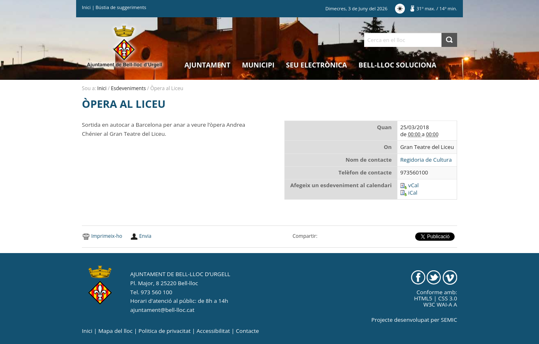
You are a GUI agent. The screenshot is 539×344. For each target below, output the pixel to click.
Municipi (258, 65)
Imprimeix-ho (106, 235)
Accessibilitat (213, 331)
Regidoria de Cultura (426, 159)
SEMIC (449, 319)
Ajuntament (207, 65)
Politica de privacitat (165, 331)
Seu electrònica (316, 65)
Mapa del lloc (115, 331)
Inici (86, 7)
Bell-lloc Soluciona (397, 65)
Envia (145, 235)
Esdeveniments (128, 88)
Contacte (247, 331)
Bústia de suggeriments (120, 7)
